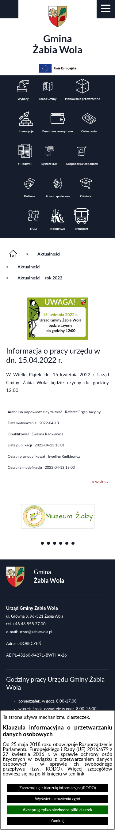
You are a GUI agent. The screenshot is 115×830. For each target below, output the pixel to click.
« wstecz (100, 481)
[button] (106, 9)
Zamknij (57, 821)
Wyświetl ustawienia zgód (57, 799)
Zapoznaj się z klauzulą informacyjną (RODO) (57, 788)
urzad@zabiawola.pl (35, 632)
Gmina (57, 30)
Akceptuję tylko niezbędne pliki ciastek (57, 810)
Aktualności (48, 254)
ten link (76, 773)
